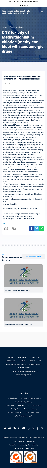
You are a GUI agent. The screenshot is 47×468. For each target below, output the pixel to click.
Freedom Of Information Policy (23, 448)
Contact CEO (34, 357)
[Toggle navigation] (42, 12)
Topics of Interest (17, 27)
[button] (21, 5)
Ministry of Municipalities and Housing (24, 409)
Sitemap (11, 357)
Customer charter (23, 368)
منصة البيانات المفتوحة (23, 402)
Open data (36, 1)
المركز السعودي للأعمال (23, 416)
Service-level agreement (23, 375)
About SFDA (22, 357)
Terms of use (30, 441)
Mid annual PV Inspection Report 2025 (18, 324)
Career (32, 361)
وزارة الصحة (10, 405)
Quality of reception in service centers (23, 371)
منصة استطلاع (23, 405)
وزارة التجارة (35, 412)
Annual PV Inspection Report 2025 (17, 290)
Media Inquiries (11, 361)
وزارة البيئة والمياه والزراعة (17, 412)
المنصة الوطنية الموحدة (30, 398)
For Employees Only (34, 364)
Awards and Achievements (15, 364)
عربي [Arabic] (26, 5)
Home (4, 27)
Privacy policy (17, 441)
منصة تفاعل (36, 405)
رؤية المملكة (12, 398)
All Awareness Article (33, 256)
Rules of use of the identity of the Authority (23, 445)
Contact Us (11, 1)
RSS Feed (23, 361)
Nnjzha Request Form (24, 1)
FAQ (39, 361)
